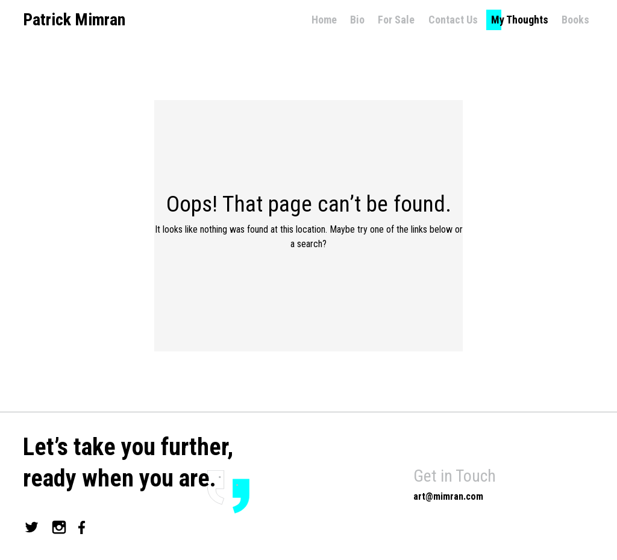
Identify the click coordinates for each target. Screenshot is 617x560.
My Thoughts (519, 19)
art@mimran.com (448, 496)
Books (575, 19)
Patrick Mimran (74, 19)
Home (324, 19)
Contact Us (453, 19)
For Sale (396, 19)
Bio (357, 19)
